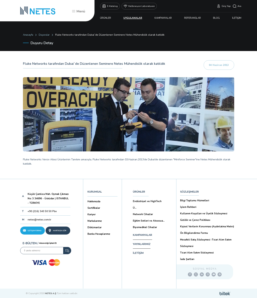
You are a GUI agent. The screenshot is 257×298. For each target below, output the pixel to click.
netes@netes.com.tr (39, 219)
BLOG (216, 18)
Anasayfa (28, 35)
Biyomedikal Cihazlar (145, 227)
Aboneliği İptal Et (48, 243)
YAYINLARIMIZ (141, 244)
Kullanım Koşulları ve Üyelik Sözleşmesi (203, 213)
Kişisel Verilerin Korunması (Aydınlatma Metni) (207, 226)
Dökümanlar (94, 227)
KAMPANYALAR (163, 18)
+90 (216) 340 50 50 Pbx (42, 211)
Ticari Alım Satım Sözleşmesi (197, 252)
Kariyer (91, 214)
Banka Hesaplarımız (98, 234)
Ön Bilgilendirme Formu (194, 233)
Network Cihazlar (143, 214)
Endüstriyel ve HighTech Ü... (147, 204)
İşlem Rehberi (188, 207)
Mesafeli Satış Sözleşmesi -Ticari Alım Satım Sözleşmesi (205, 243)
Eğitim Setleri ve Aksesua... (149, 220)
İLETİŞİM (236, 18)
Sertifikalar (93, 208)
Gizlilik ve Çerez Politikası (195, 220)
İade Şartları (187, 259)
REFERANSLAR (192, 18)
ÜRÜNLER (105, 18)
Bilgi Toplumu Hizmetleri (194, 200)
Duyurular (44, 35)
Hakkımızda (93, 201)
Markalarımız (94, 221)
